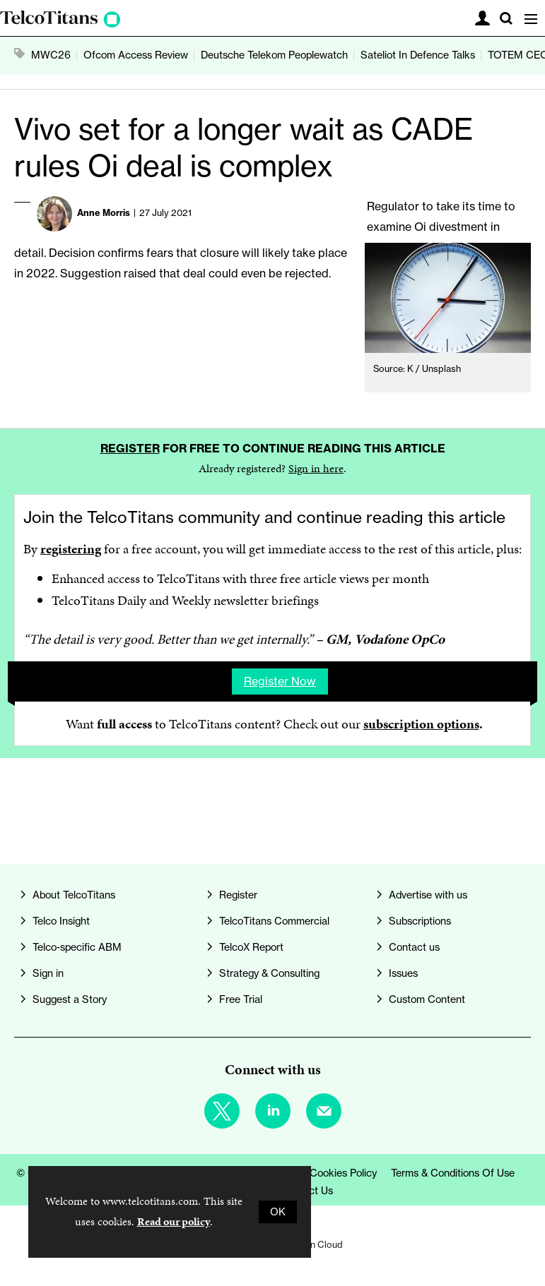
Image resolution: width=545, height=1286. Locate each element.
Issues (403, 973)
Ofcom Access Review (135, 55)
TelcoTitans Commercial (274, 921)
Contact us (414, 947)
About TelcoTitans (74, 895)
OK (278, 1212)
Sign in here (316, 468)
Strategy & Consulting (269, 973)
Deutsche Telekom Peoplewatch (274, 55)
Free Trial (240, 999)
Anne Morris (103, 212)
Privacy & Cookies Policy (320, 1173)
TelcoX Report (251, 947)
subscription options (421, 723)
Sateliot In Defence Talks (418, 55)
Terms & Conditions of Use (453, 1173)
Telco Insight (61, 921)
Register (130, 448)
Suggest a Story (70, 999)
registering (70, 548)
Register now (280, 681)
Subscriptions (420, 921)
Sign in (48, 973)
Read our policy (173, 1221)
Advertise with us (428, 895)
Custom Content (427, 999)
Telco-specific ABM (77, 947)
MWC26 (51, 55)
